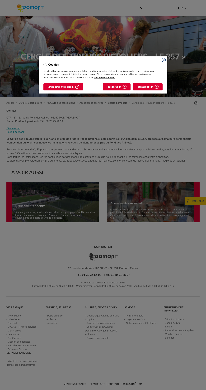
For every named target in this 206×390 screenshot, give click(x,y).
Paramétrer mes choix (60, 86)
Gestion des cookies (104, 77)
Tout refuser (113, 86)
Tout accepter (144, 86)
